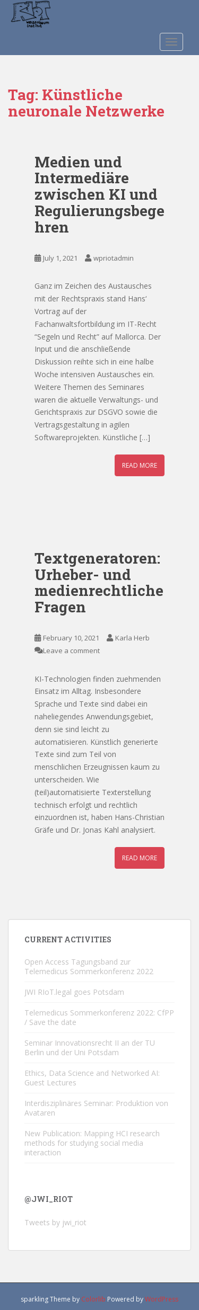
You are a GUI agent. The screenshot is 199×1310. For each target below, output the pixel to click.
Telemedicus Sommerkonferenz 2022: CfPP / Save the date (99, 1017)
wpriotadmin (113, 258)
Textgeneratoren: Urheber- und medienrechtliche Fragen (98, 582)
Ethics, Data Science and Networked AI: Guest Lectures (92, 1078)
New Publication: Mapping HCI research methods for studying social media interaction (92, 1142)
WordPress (161, 1299)
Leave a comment (71, 650)
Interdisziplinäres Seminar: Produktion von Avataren (96, 1108)
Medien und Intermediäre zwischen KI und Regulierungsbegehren (99, 194)
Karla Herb (132, 638)
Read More (139, 465)
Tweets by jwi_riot (55, 1222)
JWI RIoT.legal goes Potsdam (74, 992)
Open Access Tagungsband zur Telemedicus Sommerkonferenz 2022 (88, 966)
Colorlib (93, 1299)
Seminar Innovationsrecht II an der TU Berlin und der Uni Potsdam (89, 1047)
